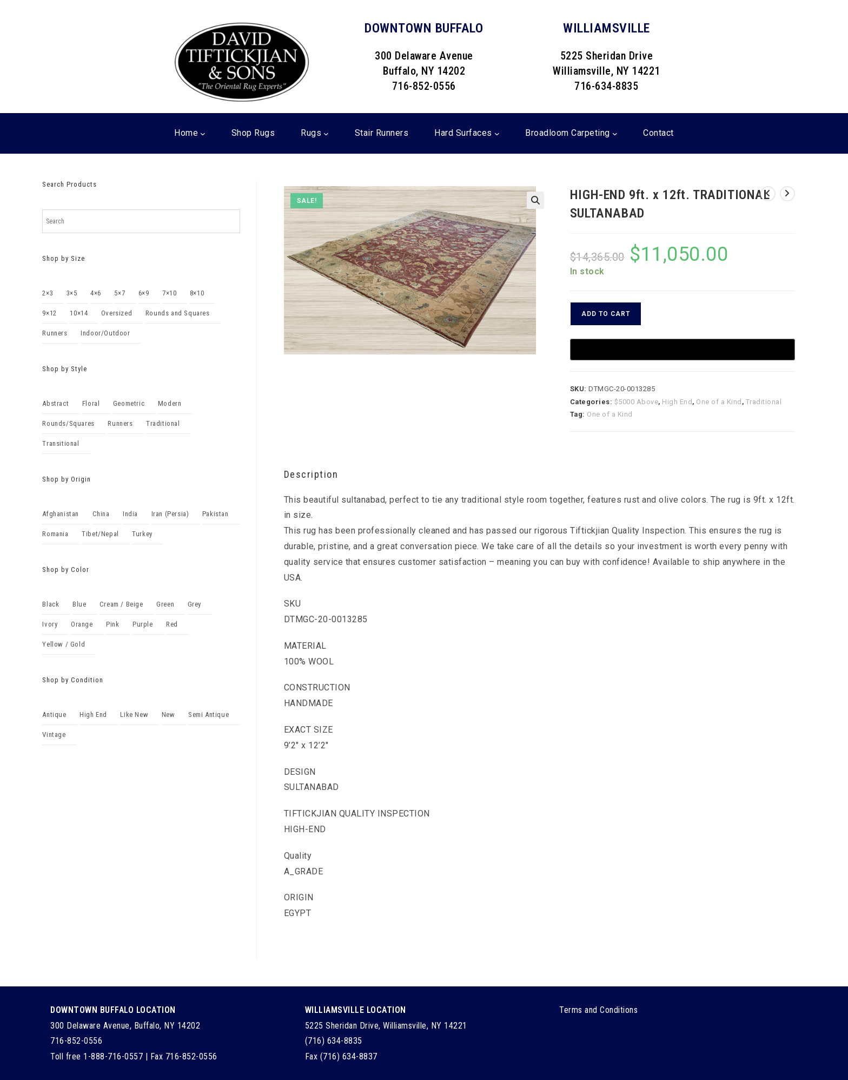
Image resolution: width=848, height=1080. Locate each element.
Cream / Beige (121, 604)
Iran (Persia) (170, 514)
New (168, 714)
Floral (91, 403)
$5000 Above (636, 402)
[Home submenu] (203, 133)
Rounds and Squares (177, 313)
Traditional (764, 402)
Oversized (116, 313)
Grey (194, 604)
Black (50, 604)
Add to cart (605, 314)
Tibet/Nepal (100, 534)
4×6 (95, 293)
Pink (112, 624)
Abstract (55, 403)
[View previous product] (768, 193)
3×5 (72, 293)
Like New (134, 714)
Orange (82, 624)
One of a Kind (719, 402)
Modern (170, 403)
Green (165, 604)
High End (677, 402)
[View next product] (787, 193)
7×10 (169, 293)
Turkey (142, 534)
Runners (54, 333)
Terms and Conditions (598, 1010)
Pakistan (215, 514)
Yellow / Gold (63, 644)
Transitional (60, 443)
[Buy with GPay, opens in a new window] (682, 349)
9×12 (49, 313)
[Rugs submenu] (326, 133)
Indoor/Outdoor (105, 333)
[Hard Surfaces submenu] (497, 133)
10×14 (79, 313)
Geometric (128, 403)
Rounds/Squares (68, 423)
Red (172, 624)
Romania (55, 534)
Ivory (49, 624)
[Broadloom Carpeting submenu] (615, 133)
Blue (79, 604)
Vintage (53, 734)
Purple (142, 624)
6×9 (143, 293)
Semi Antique (208, 714)
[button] (535, 200)
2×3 (47, 293)
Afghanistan (60, 514)
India (130, 514)
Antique (54, 714)
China (101, 514)
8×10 (197, 293)
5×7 (119, 293)
